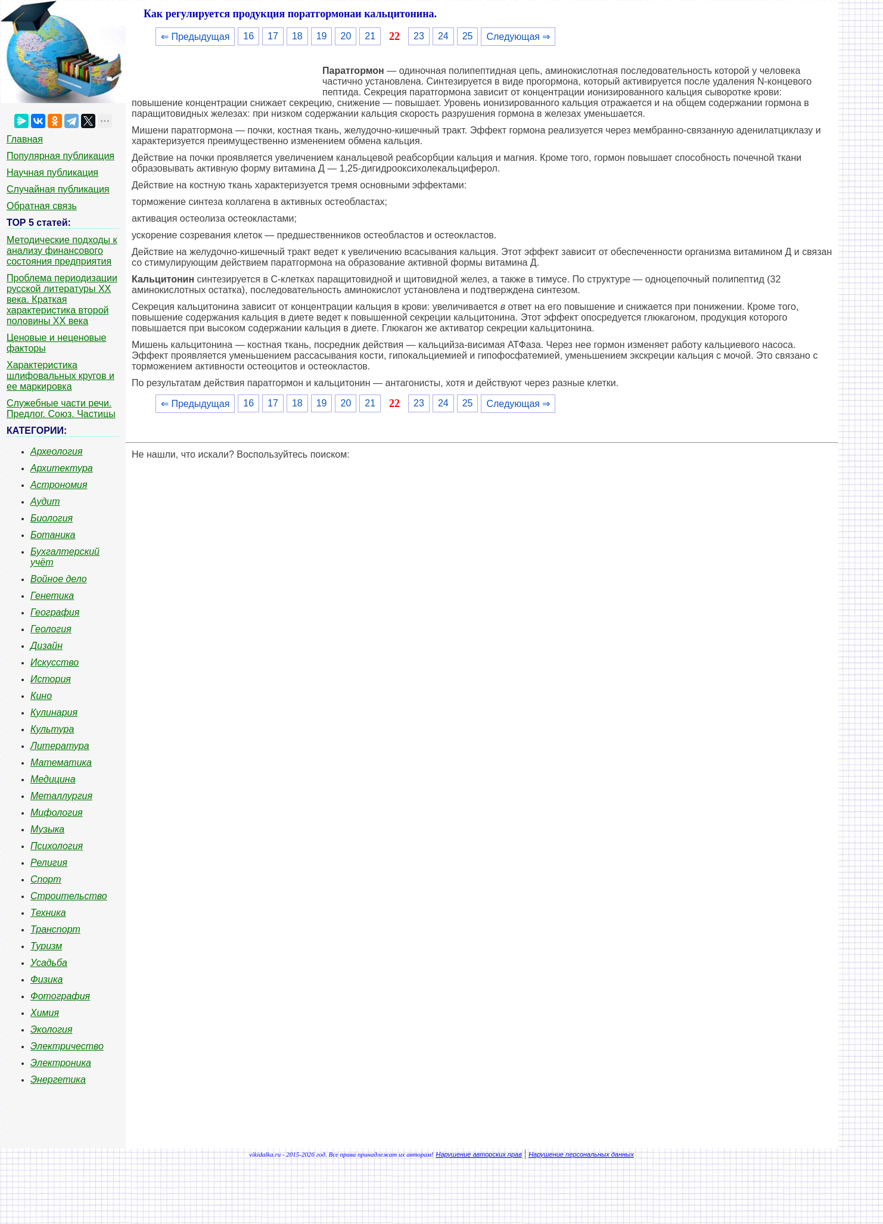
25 (467, 36)
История (50, 679)
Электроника (60, 1063)
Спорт (45, 879)
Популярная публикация (60, 156)
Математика (61, 762)
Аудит (45, 501)
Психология (56, 846)
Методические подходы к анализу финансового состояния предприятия (62, 250)
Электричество (67, 1046)
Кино (41, 696)
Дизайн (46, 646)
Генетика (52, 596)
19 (321, 36)
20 (345, 36)
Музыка (47, 829)
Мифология (56, 812)
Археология (56, 451)
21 (370, 36)
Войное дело (58, 579)
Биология (51, 518)
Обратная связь (42, 206)
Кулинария (53, 712)
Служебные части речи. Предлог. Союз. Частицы (61, 408)
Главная (25, 139)
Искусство (54, 662)
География (54, 612)
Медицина (53, 779)
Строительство (68, 896)
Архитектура (61, 468)
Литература (59, 746)
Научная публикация (52, 172)
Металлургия (61, 796)
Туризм (46, 946)
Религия (48, 863)
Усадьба (48, 963)
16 (248, 36)
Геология (50, 629)
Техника (48, 913)
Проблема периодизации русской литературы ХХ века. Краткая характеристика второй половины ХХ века (62, 299)
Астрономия (59, 485)
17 (273, 36)
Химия (44, 1013)
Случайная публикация (58, 189)
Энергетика (58, 1079)
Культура (52, 729)
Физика (46, 979)
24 (443, 36)
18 (297, 36)
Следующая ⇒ (518, 37)
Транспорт (55, 929)
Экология (51, 1029)
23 (418, 36)
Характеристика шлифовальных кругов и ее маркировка (60, 376)
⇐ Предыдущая (195, 37)
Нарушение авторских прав (479, 1154)
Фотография (60, 996)
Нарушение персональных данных (581, 1154)
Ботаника (53, 535)
